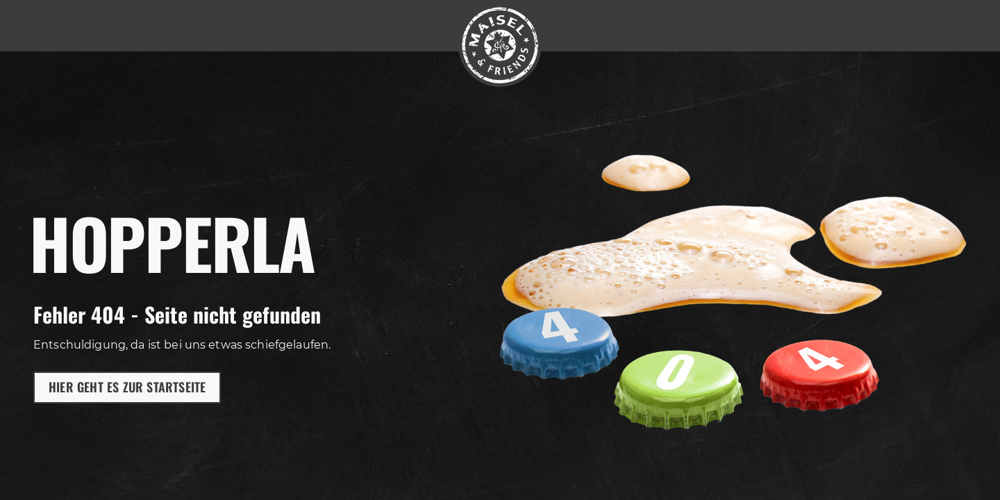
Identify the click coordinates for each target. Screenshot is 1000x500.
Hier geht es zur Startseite (127, 387)
